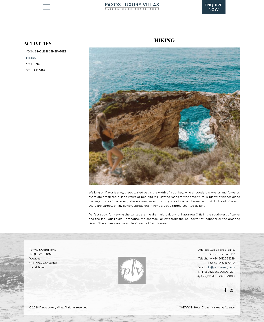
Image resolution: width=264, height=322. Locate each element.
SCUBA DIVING (36, 70)
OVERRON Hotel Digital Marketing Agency (207, 307)
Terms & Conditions (42, 249)
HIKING (31, 57)
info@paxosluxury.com (220, 267)
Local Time (37, 267)
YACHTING (33, 64)
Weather (35, 258)
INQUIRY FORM (40, 254)
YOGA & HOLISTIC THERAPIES (46, 51)
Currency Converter (43, 263)
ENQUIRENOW (214, 7)
